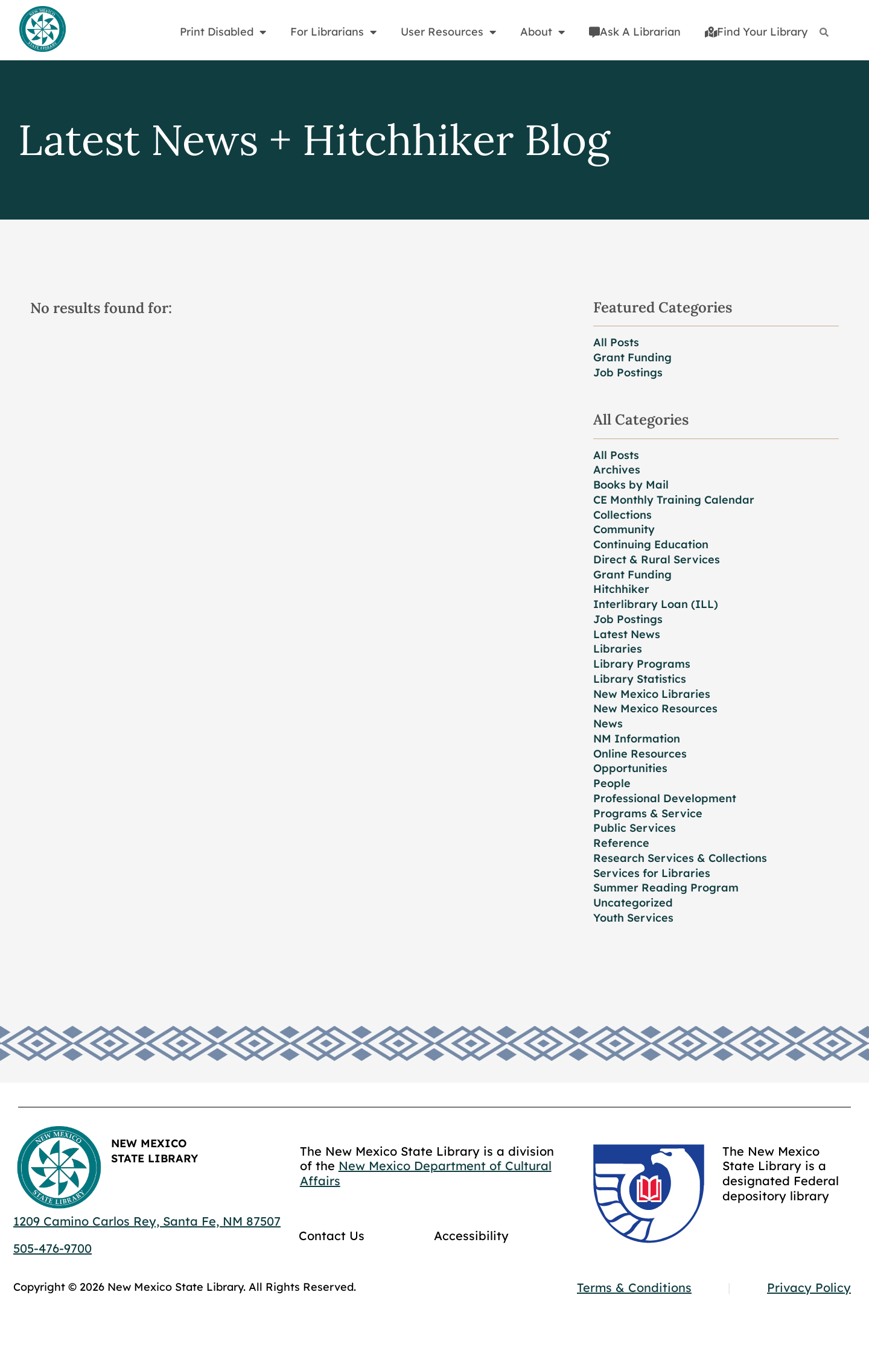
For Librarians (333, 32)
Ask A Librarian (635, 32)
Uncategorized (633, 903)
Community (624, 529)
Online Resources (640, 754)
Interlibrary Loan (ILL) (655, 604)
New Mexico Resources (655, 708)
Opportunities (630, 768)
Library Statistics (639, 679)
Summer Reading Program (666, 887)
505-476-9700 (52, 1248)
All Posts (616, 342)
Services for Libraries (651, 873)
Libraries (617, 649)
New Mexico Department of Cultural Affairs (426, 1173)
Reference (621, 843)
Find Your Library (756, 32)
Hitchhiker (621, 589)
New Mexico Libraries (651, 694)
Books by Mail (631, 485)
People (612, 783)
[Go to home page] (42, 29)
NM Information (636, 739)
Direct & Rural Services (656, 559)
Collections (622, 515)
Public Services (634, 828)
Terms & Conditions (634, 1287)
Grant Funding (632, 357)
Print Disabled (223, 32)
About (542, 32)
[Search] (824, 32)
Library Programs (641, 664)
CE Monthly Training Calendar (673, 500)
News (608, 723)
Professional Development (664, 798)
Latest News (626, 634)
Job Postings (628, 372)
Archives (616, 470)
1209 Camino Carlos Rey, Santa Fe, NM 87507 (147, 1221)
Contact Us (331, 1235)
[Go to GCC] (648, 1193)
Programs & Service (647, 813)
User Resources (448, 32)
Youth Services (633, 918)
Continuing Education (650, 544)
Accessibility (471, 1235)
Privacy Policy (809, 1287)
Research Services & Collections (680, 858)
